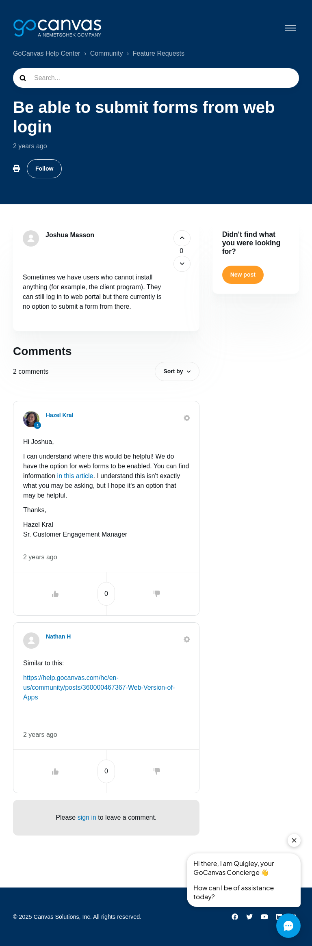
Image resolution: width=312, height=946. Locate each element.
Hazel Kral (60, 415)
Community (106, 53)
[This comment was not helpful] (156, 594)
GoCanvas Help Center (46, 53)
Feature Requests (158, 53)
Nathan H (58, 636)
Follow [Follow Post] (44, 168)
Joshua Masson (70, 235)
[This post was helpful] (182, 238)
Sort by (173, 371)
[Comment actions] (187, 418)
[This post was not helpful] (182, 264)
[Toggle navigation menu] (290, 28)
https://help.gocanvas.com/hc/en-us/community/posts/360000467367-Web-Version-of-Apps (99, 687)
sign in (87, 817)
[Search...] (156, 78)
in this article (75, 475)
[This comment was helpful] (55, 594)
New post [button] (243, 274)
